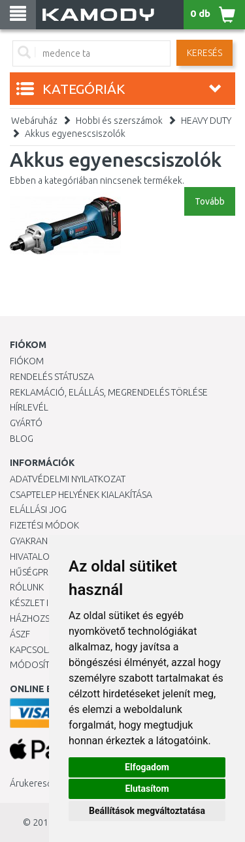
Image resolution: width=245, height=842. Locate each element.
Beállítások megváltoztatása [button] (147, 811)
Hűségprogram (45, 572)
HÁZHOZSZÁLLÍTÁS (48, 618)
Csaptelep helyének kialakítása (81, 494)
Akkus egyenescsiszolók (75, 133)
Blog (21, 438)
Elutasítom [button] (147, 788)
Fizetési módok (44, 525)
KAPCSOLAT (34, 650)
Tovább (210, 201)
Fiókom (27, 361)
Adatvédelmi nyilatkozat (67, 479)
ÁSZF (20, 634)
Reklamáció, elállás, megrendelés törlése (109, 392)
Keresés (204, 53)
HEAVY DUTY (206, 120)
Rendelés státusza (52, 376)
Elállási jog (38, 509)
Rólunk (27, 587)
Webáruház (34, 120)
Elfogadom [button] (147, 767)
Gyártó (26, 423)
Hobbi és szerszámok (119, 120)
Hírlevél (29, 407)
